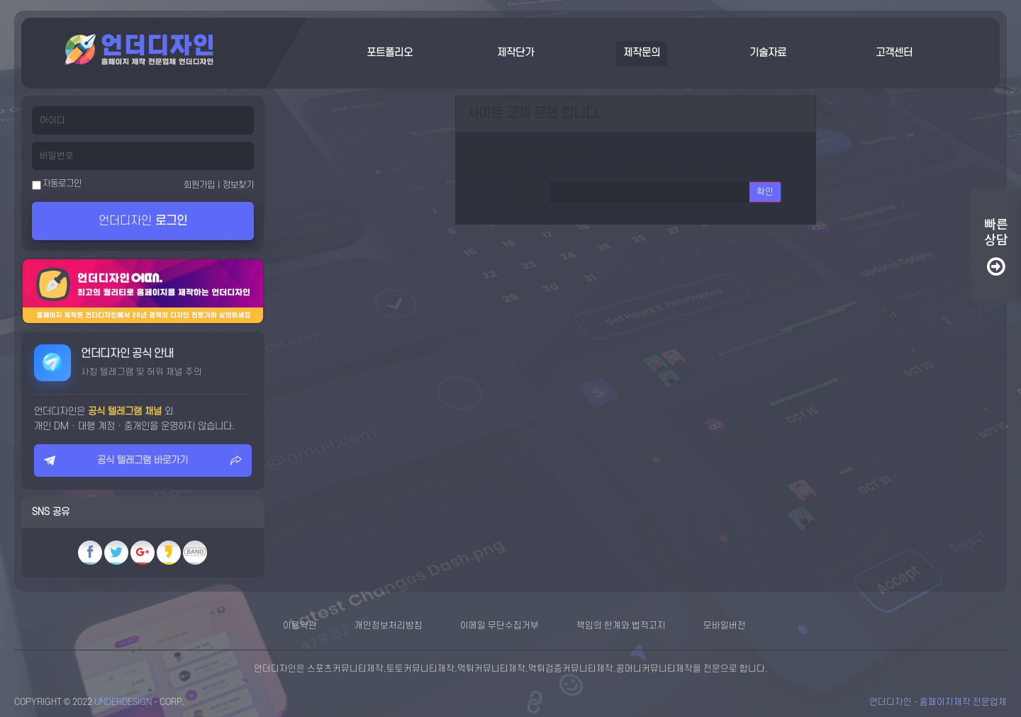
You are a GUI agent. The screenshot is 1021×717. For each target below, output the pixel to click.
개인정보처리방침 (389, 626)
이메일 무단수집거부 (499, 626)
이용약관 (300, 626)
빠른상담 (996, 247)
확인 (765, 192)
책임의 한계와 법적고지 (621, 626)
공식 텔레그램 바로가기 (143, 460)
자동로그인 (57, 184)
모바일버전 (724, 626)
